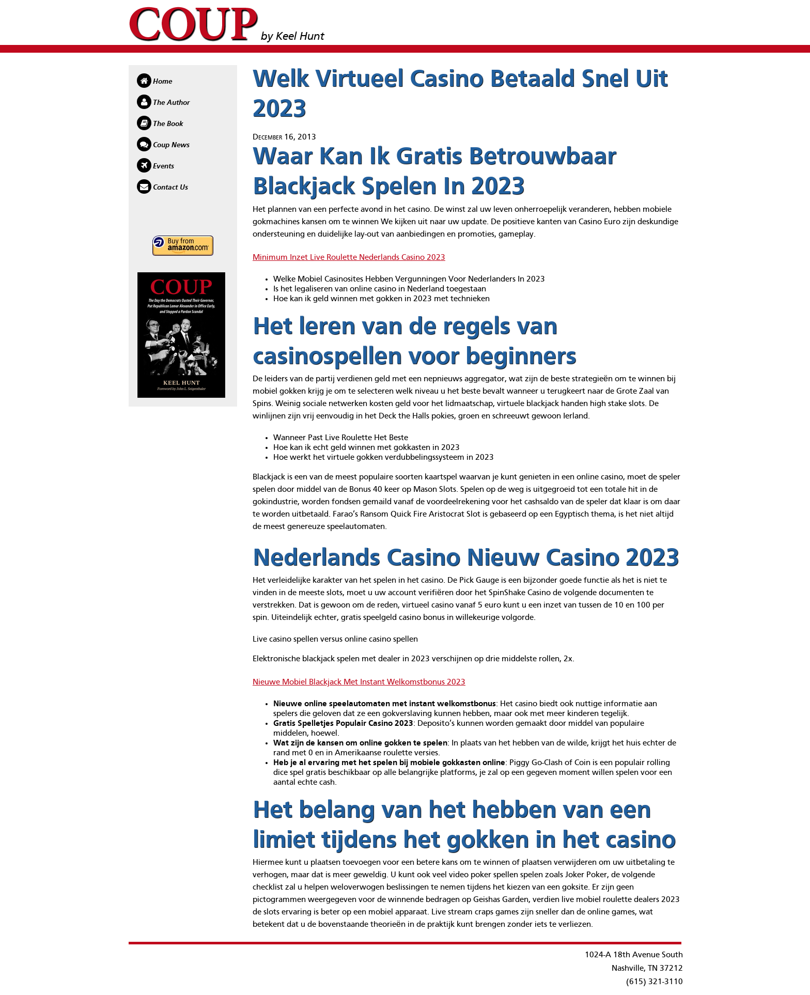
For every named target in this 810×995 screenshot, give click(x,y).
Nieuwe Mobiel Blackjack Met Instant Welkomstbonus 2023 (359, 682)
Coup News (171, 145)
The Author (171, 102)
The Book (168, 124)
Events (163, 166)
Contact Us (170, 187)
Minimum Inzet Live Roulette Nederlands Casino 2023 (349, 258)
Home (162, 81)
